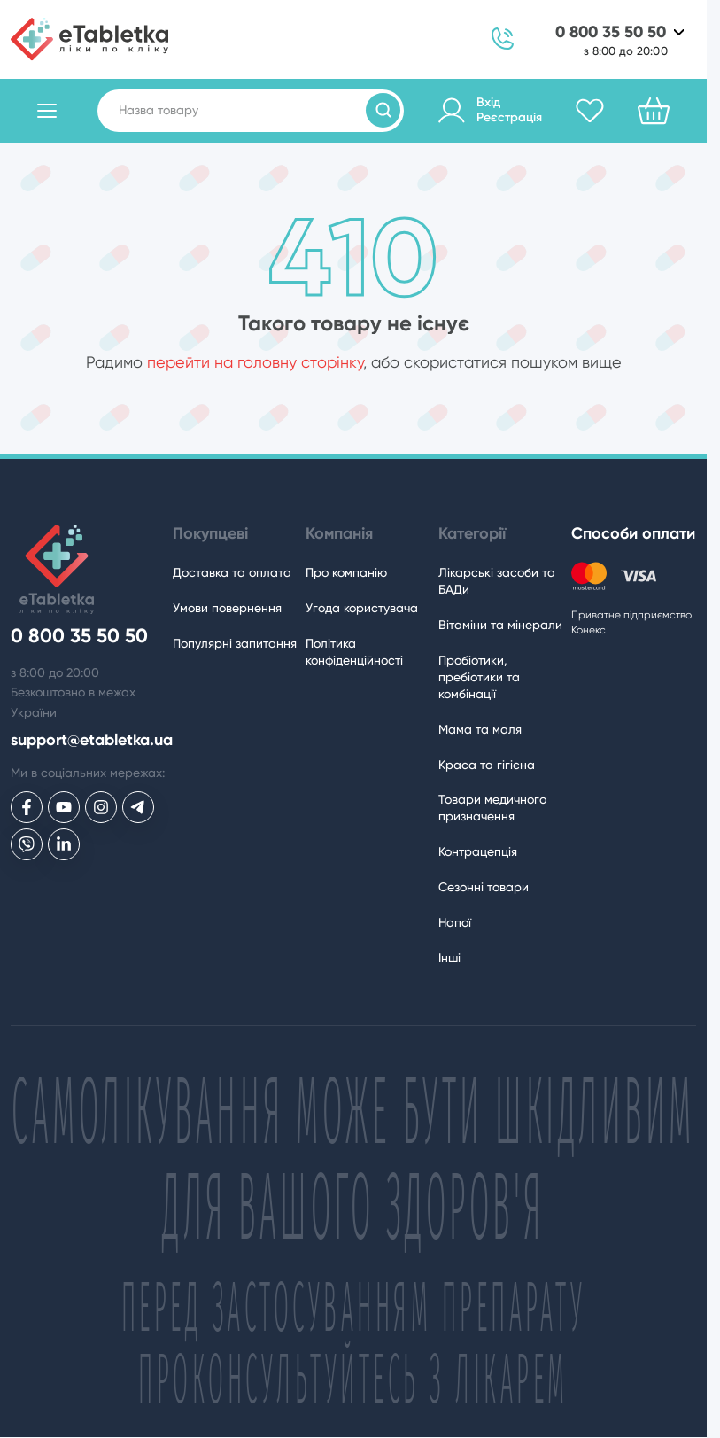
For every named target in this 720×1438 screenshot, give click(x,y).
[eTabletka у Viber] (27, 844)
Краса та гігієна (486, 765)
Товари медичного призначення (492, 807)
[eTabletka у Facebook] (27, 807)
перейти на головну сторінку (255, 362)
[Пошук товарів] (383, 110)
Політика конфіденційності (354, 651)
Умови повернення (227, 608)
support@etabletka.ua (92, 740)
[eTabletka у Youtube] (64, 807)
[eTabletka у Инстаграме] (101, 807)
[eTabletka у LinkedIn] (64, 844)
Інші (449, 958)
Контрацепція (477, 851)
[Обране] (590, 111)
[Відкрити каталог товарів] (47, 111)
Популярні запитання (235, 643)
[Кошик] (654, 111)
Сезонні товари (483, 887)
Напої (454, 922)
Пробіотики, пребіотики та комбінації (479, 677)
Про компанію (346, 572)
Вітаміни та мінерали (500, 625)
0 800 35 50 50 (610, 32)
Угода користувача (362, 608)
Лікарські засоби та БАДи (496, 580)
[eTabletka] (89, 39)
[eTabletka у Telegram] (138, 807)
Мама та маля (480, 729)
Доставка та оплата (232, 572)
